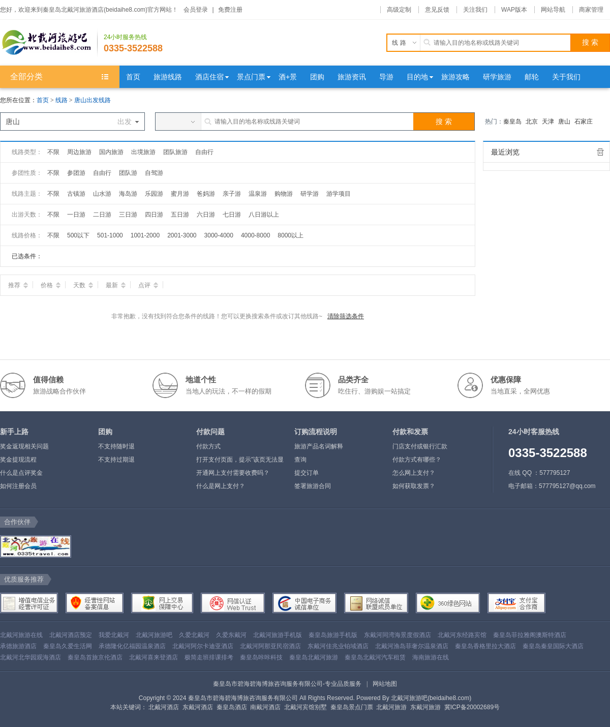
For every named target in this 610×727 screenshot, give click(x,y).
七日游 (232, 214)
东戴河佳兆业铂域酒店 (338, 646)
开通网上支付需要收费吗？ (232, 472)
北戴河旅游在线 (21, 635)
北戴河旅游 (391, 707)
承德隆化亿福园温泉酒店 (132, 646)
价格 (50, 285)
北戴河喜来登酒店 (153, 657)
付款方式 (208, 446)
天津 (548, 121)
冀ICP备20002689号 (472, 707)
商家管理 (591, 9)
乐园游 (154, 193)
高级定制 (399, 9)
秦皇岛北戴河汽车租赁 (375, 657)
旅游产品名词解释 (318, 446)
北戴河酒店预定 (70, 635)
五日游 (180, 214)
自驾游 (154, 172)
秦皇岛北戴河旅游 (313, 657)
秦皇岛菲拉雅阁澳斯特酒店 (529, 635)
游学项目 (338, 193)
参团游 (76, 172)
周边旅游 (79, 152)
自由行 (204, 152)
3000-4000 (218, 235)
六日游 (206, 214)
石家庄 (583, 121)
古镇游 (76, 193)
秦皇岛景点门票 (351, 707)
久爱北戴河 (194, 635)
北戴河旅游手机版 (277, 635)
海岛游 (128, 193)
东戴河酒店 (197, 707)
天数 (83, 285)
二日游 (102, 214)
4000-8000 (255, 235)
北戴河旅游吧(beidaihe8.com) (431, 698)
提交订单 (306, 472)
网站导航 (553, 9)
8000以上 (290, 235)
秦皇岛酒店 (232, 707)
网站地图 (385, 683)
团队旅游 (175, 152)
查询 (300, 459)
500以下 (78, 235)
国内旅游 (111, 152)
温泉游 (258, 193)
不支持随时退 (116, 446)
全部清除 (600, 152)
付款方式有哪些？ (416, 459)
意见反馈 (437, 9)
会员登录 (196, 9)
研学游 (309, 193)
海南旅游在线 (430, 657)
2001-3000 (181, 235)
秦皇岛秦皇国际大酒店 (553, 646)
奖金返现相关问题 (24, 446)
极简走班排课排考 (209, 657)
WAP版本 (514, 9)
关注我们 (475, 9)
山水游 (102, 193)
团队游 (128, 172)
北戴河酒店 (163, 707)
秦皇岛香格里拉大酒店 (485, 646)
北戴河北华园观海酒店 (30, 657)
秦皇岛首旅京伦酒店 (95, 657)
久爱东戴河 (231, 635)
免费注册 (230, 9)
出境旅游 (143, 152)
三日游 (128, 214)
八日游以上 (264, 214)
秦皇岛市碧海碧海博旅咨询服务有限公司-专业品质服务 (287, 683)
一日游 (76, 214)
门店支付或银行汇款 (419, 446)
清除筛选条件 (345, 316)
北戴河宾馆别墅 (305, 707)
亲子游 (232, 193)
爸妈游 (206, 193)
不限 (53, 152)
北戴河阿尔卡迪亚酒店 (202, 646)
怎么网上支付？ (413, 472)
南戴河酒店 (265, 707)
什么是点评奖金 (21, 472)
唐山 (564, 121)
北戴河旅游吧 (154, 635)
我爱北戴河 (114, 635)
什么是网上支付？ (220, 486)
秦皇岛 (512, 121)
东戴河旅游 (425, 707)
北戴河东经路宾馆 (462, 635)
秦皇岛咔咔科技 (261, 657)
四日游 (154, 214)
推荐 (18, 285)
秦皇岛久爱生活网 (67, 646)
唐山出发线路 (92, 100)
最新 (116, 285)
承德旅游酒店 (18, 646)
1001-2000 (145, 235)
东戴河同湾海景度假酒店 (397, 635)
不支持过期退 (116, 459)
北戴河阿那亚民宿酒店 (270, 646)
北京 (532, 121)
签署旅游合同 (312, 486)
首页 (43, 100)
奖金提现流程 (18, 459)
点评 (148, 285)
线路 (62, 100)
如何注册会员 (18, 486)
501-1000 (110, 235)
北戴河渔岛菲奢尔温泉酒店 (411, 646)
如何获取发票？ (413, 486)
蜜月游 (180, 193)
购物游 (283, 193)
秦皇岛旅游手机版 (333, 635)
